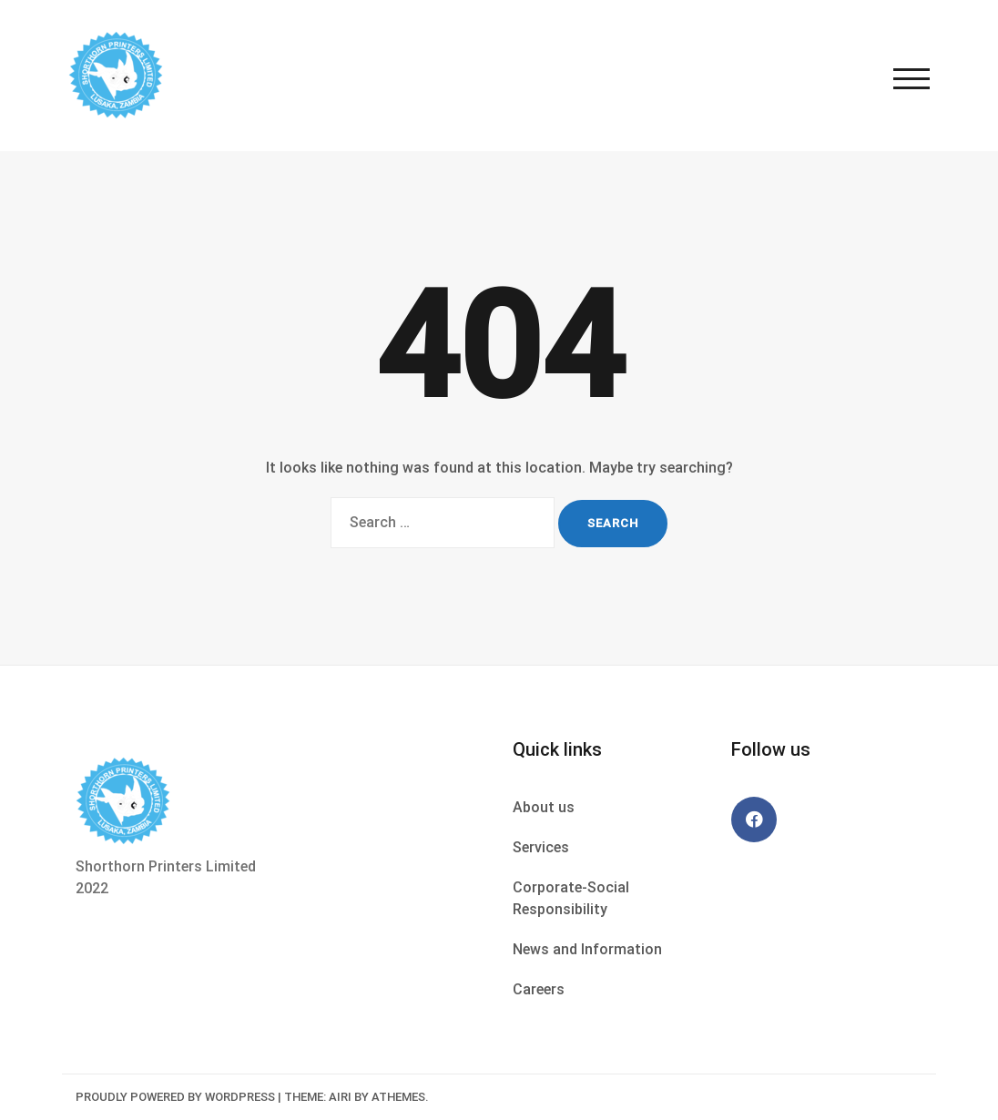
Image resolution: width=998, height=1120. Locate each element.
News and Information (587, 949)
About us (544, 807)
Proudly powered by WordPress (175, 1097)
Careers (539, 989)
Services (541, 847)
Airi (340, 1097)
